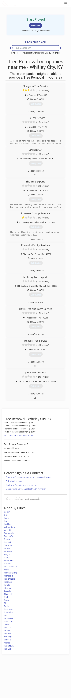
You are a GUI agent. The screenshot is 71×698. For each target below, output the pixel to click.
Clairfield (8, 594)
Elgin (6, 603)
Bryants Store (10, 536)
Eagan (6, 600)
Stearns (7, 588)
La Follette (8, 618)
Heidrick (7, 542)
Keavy (6, 518)
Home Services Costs (12, 672)
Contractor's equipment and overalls (21, 485)
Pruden (7, 630)
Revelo (7, 585)
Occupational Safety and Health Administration (26, 489)
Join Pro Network (27, 672)
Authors (49, 678)
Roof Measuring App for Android (33, 684)
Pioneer (7, 627)
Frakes (7, 539)
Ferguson (8, 554)
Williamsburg (9, 527)
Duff (6, 597)
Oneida (7, 624)
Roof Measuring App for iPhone (33, 681)
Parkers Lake (9, 578)
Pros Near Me (10, 675)
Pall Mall (7, 649)
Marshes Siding (10, 572)
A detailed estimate (14, 481)
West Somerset (10, 566)
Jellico (6, 615)
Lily (5, 521)
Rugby (6, 606)
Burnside (8, 551)
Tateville (7, 563)
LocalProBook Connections (56, 681)
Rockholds (8, 524)
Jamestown (9, 645)
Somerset (8, 545)
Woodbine (8, 530)
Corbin (7, 512)
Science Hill (9, 560)
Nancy (6, 557)
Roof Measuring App (28, 678)
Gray (6, 515)
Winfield (7, 639)
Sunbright (8, 636)
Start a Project (10, 678)
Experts (24, 675)
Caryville (7, 591)
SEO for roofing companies (56, 684)
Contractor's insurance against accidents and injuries (28, 477)
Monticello (8, 575)
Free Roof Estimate (11, 681)
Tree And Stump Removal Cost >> (18, 435)
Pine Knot (8, 582)
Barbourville (9, 533)
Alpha (6, 569)
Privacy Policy (51, 675)
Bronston (8, 548)
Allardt (7, 642)
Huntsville (8, 612)
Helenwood (9, 609)
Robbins (7, 633)
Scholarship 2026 (52, 672)
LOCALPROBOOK (17, 3)
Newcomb (8, 621)
